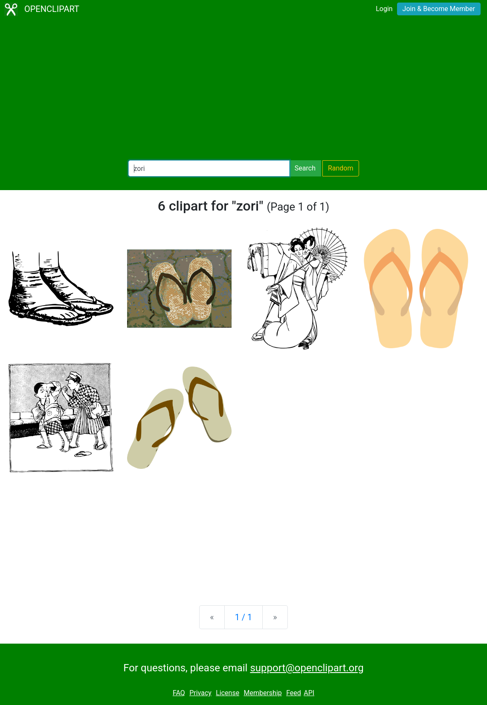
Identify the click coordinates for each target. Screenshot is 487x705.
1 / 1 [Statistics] (243, 617)
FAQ (179, 693)
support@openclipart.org (306, 668)
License (227, 693)
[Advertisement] (243, 89)
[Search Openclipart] (209, 168)
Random (341, 168)
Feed (293, 693)
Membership (262, 693)
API (309, 693)
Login (384, 9)
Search (305, 168)
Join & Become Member (439, 9)
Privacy (200, 693)
